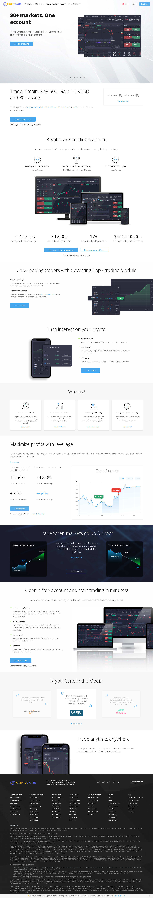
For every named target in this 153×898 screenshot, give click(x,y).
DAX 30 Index (72, 811)
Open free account (22, 119)
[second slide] (73, 724)
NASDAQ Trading (74, 797)
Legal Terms (112, 811)
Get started (19, 508)
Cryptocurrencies (35, 107)
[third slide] (75, 724)
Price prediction (133, 803)
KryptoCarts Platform (16, 797)
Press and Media (113, 806)
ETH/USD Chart (34, 814)
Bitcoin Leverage (35, 797)
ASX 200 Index (73, 809)
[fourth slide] (76, 724)
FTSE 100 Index (73, 806)
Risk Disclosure (113, 820)
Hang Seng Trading (74, 800)
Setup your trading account (61, 250)
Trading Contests (15, 806)
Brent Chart (91, 806)
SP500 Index (72, 814)
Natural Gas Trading (93, 797)
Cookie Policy (113, 817)
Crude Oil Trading (93, 800)
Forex (75, 107)
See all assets (122, 101)
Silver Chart (91, 814)
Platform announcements (135, 797)
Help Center (112, 809)
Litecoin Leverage (35, 800)
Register (144, 4)
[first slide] (71, 724)
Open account (20, 660)
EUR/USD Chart (56, 797)
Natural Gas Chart (93, 811)
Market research (133, 806)
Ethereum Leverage (35, 806)
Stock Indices (50, 107)
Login (134, 4)
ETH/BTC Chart (56, 811)
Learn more (19, 305)
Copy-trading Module (47, 294)
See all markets (59, 427)
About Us (111, 797)
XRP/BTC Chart (56, 817)
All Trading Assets (15, 814)
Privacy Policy (113, 814)
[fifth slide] (78, 724)
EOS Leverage (34, 809)
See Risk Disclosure (38, 514)
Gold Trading (91, 803)
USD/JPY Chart (56, 806)
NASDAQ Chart (73, 817)
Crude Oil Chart (92, 809)
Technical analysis (133, 800)
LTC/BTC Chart (56, 814)
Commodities (62, 107)
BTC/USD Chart (34, 811)
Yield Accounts (14, 803)
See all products (21, 44)
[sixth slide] (80, 724)
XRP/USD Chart (34, 820)
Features (130, 809)
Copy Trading (14, 811)
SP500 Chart (72, 820)
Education (131, 811)
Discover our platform (94, 250)
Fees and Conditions (114, 803)
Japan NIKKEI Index (74, 803)
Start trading (25, 427)
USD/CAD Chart (56, 803)
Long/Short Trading (15, 809)
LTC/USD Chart (34, 817)
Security (111, 800)
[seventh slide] (81, 724)
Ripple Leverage (34, 803)
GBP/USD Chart (56, 800)
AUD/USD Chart (56, 809)
